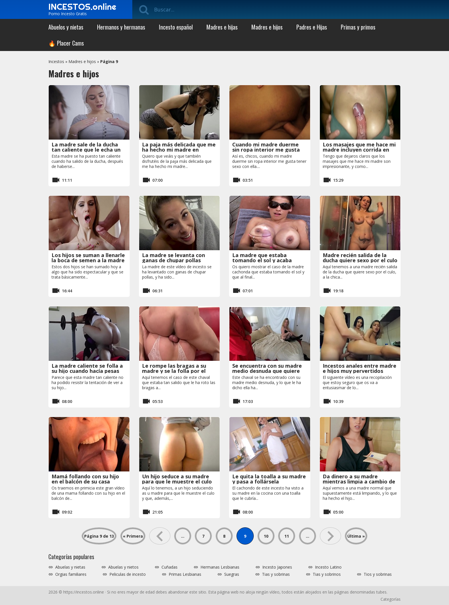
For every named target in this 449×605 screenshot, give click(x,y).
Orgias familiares (70, 574)
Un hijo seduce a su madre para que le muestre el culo (177, 479)
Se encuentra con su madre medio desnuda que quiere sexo (267, 370)
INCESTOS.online (82, 6)
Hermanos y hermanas (121, 27)
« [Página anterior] (159, 536)
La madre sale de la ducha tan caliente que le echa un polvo (86, 149)
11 (286, 536)
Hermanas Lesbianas (219, 567)
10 (266, 536)
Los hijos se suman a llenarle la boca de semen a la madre (88, 258)
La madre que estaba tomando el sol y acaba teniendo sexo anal (262, 260)
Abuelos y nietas (65, 27)
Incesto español (176, 27)
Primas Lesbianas (185, 574)
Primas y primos (358, 27)
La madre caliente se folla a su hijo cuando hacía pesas (87, 368)
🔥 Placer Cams (66, 43)
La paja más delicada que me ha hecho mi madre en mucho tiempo (179, 149)
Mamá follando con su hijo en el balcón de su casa (85, 479)
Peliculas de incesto (127, 574)
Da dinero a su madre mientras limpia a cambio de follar (359, 481)
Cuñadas (170, 567)
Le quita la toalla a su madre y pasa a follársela (269, 479)
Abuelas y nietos (123, 567)
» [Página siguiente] (330, 536)
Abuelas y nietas (70, 567)
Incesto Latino (328, 567)
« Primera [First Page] (133, 536)
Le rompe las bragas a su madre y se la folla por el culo (174, 370)
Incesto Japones (277, 567)
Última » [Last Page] (356, 536)
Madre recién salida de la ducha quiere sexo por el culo (360, 258)
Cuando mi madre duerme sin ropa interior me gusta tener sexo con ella (266, 149)
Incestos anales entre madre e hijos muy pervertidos (359, 368)
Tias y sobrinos (327, 574)
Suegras (231, 574)
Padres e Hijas (311, 27)
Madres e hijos (267, 27)
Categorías (391, 599)
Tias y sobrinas (276, 574)
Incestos (56, 61)
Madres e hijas (222, 27)
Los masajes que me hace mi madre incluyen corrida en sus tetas (359, 149)
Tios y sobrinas (378, 574)
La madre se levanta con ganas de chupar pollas (173, 258)
